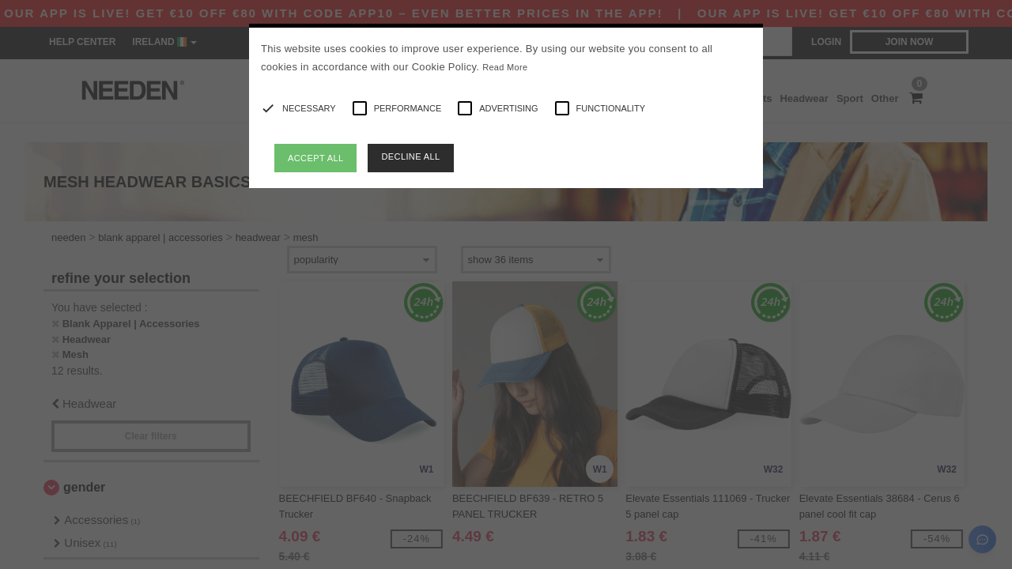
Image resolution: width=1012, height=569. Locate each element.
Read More (504, 67)
